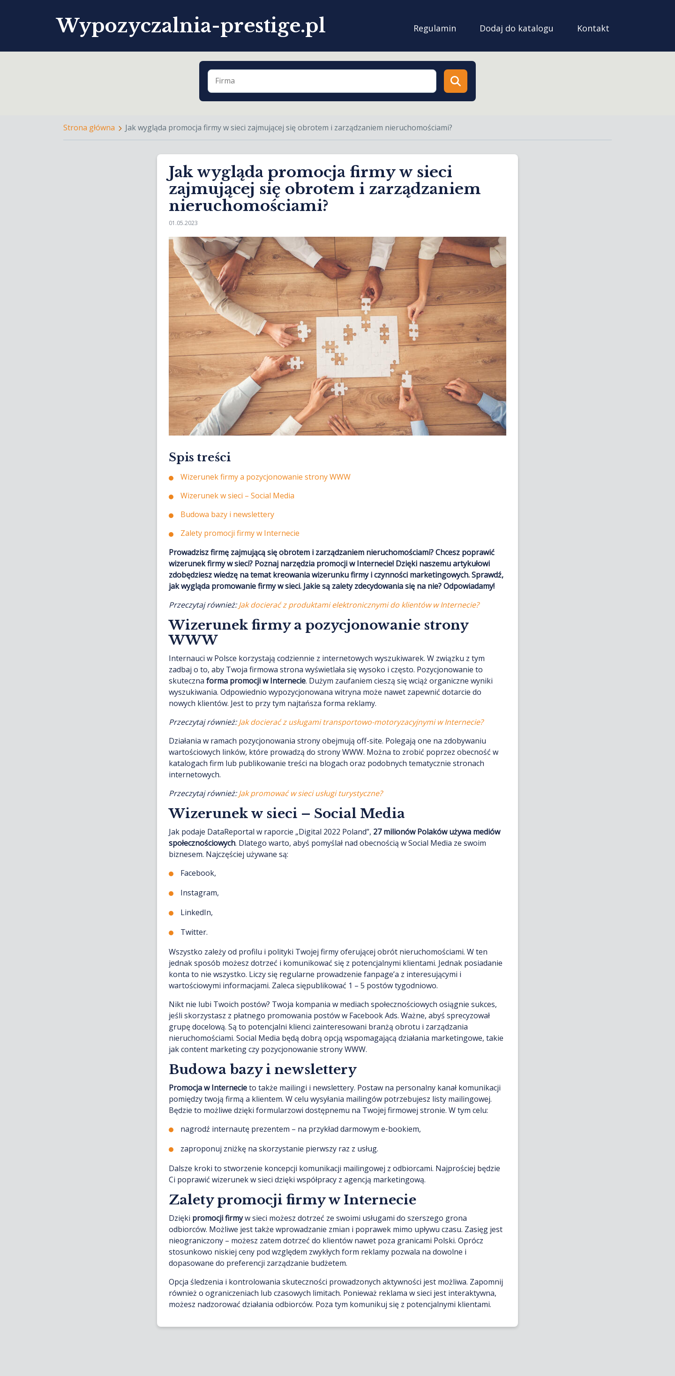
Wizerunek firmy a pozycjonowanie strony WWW (265, 477)
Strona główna (89, 127)
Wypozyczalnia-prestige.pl (191, 26)
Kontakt (593, 28)
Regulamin (434, 28)
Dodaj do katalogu (517, 28)
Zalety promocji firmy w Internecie (240, 533)
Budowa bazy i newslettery (227, 514)
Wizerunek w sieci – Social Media (237, 495)
